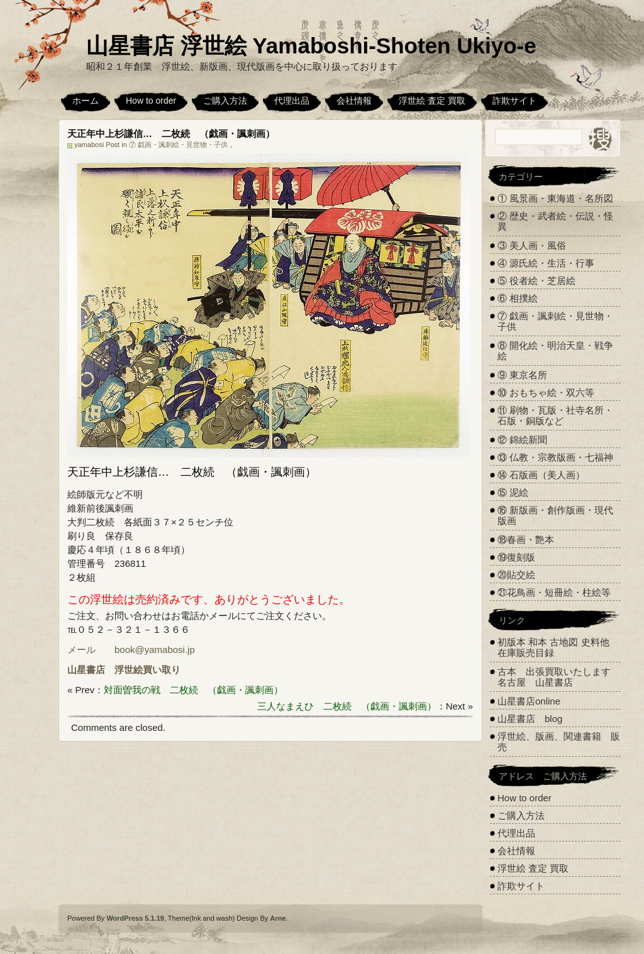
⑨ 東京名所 (522, 375)
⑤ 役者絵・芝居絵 (536, 280)
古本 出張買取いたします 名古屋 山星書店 (558, 677)
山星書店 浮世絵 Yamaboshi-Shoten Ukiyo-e (311, 45)
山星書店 (86, 669)
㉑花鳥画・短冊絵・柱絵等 (554, 592)
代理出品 (291, 101)
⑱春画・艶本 (525, 539)
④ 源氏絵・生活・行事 (545, 263)
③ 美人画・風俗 (531, 245)
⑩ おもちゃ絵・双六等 (545, 392)
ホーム (85, 101)
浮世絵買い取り (147, 669)
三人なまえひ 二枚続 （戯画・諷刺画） (346, 706)
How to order (151, 101)
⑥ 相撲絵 (517, 298)
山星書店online (528, 701)
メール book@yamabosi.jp (131, 649)
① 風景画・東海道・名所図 (555, 198)
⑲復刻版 (516, 557)
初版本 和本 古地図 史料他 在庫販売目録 (553, 647)
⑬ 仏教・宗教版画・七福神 (555, 457)
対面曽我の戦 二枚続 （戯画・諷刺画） (193, 689)
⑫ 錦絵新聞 (522, 439)
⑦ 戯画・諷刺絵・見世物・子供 (178, 144)
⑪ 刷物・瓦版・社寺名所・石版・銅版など (555, 415)
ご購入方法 (225, 101)
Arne (278, 918)
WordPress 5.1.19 (135, 918)
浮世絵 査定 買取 (432, 101)
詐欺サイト (514, 101)
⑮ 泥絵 (512, 492)
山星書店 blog (529, 718)
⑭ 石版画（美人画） (541, 474)
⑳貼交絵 (516, 574)
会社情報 (354, 101)
